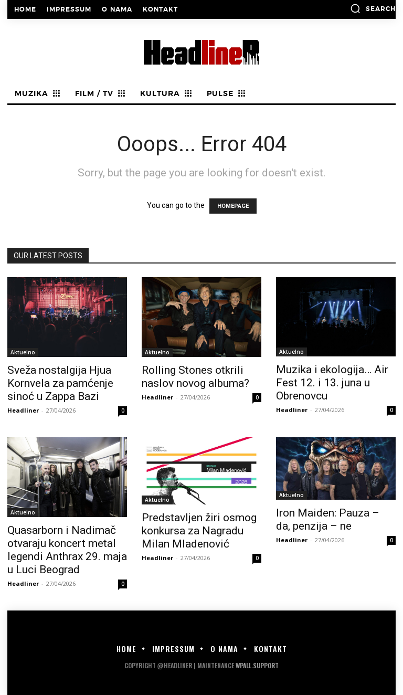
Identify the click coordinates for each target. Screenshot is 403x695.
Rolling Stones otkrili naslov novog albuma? (195, 376)
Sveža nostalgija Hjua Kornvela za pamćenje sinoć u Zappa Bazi (60, 383)
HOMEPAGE (233, 206)
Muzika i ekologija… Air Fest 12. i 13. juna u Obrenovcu (332, 382)
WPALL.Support (257, 665)
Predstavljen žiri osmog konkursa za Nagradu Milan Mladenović (199, 530)
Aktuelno (22, 352)
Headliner (23, 410)
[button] (373, 8)
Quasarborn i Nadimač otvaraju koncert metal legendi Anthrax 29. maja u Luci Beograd (67, 550)
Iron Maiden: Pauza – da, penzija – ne (327, 519)
